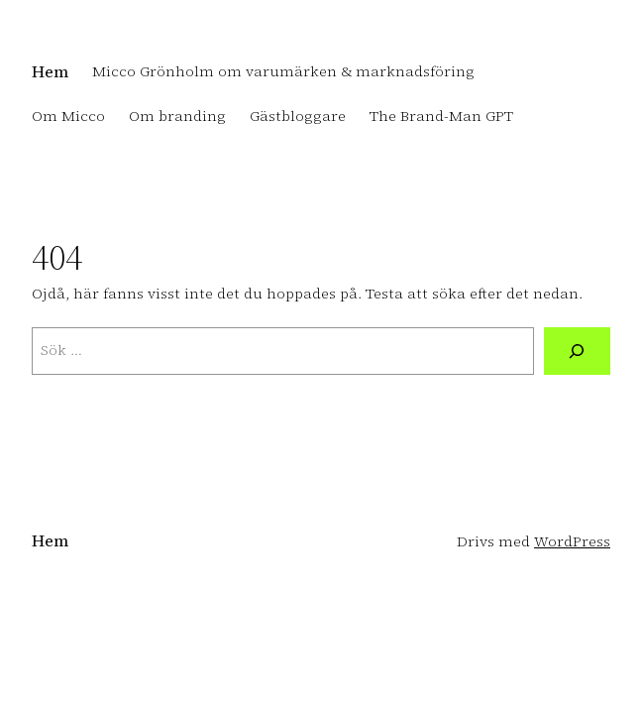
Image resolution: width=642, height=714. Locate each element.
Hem (50, 71)
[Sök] (577, 351)
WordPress (572, 541)
